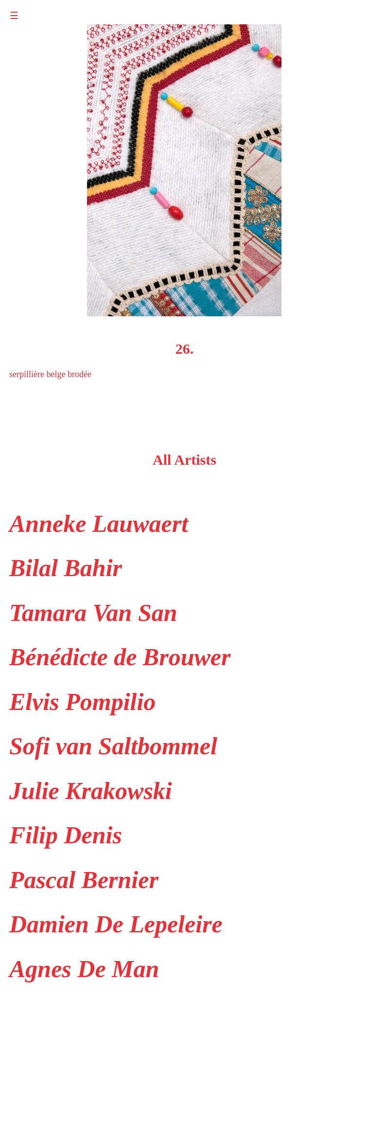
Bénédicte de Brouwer (120, 657)
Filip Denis (65, 835)
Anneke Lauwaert (98, 523)
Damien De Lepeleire (116, 924)
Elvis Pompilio (82, 701)
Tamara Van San (93, 612)
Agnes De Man (84, 968)
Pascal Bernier (83, 879)
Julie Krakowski (90, 790)
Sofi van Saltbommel (113, 746)
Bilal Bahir (65, 568)
